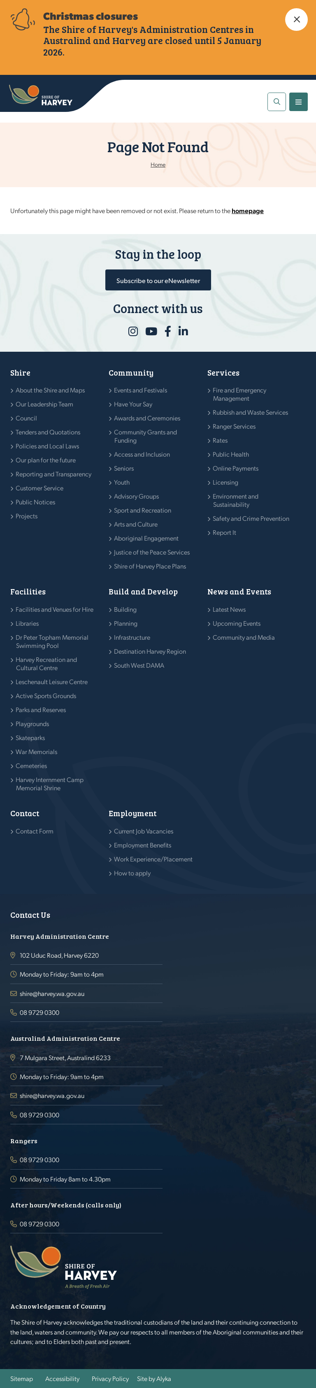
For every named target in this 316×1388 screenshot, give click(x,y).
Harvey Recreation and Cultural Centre (46, 663)
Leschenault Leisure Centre (52, 681)
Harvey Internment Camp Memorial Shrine (50, 783)
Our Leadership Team (44, 403)
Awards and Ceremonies (147, 417)
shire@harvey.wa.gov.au (52, 993)
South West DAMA (139, 665)
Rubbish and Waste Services (250, 412)
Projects (26, 515)
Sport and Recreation (142, 510)
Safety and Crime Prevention (251, 518)
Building (125, 609)
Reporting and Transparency (53, 473)
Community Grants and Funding (145, 435)
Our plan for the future (46, 459)
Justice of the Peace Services (152, 552)
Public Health (231, 454)
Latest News (229, 609)
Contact (24, 813)
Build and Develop (143, 591)
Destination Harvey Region (150, 651)
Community (131, 372)
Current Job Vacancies (143, 830)
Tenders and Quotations (48, 431)
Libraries (27, 623)
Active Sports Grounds (46, 695)
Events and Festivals (140, 389)
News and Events (239, 591)
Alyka (163, 1378)
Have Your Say (133, 403)
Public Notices (35, 501)
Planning (125, 623)
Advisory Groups (136, 496)
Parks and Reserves (41, 709)
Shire (20, 372)
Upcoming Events (236, 623)
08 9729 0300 (39, 1012)
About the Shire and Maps (50, 389)
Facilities (28, 591)
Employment (132, 813)
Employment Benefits (142, 844)
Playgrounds (32, 723)
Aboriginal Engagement (146, 538)
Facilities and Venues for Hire (54, 609)
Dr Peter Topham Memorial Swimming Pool (52, 641)
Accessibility (62, 1378)
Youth (122, 482)
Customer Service (39, 487)
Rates (220, 440)
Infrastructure (132, 637)
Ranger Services (234, 426)
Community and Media (244, 637)
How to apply (132, 872)
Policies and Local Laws (47, 445)
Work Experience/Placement (153, 858)
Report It (224, 532)
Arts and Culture (136, 524)
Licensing (225, 482)
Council (26, 417)
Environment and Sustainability (235, 500)
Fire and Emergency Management (239, 393)
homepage (248, 210)
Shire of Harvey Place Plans (150, 566)
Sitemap (21, 1378)
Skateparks (30, 737)
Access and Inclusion (142, 454)
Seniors (124, 468)
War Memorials (36, 751)
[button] (296, 19)
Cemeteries (31, 765)
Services (223, 372)
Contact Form (34, 830)
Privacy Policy (110, 1378)
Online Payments (235, 468)
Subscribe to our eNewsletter (158, 280)
